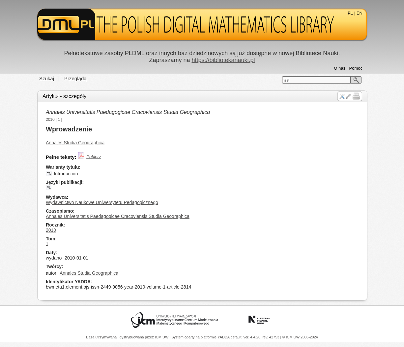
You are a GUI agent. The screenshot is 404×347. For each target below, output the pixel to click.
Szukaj (46, 78)
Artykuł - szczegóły (64, 96)
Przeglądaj (76, 78)
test (286, 80)
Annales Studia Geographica (75, 142)
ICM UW (162, 337)
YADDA (224, 337)
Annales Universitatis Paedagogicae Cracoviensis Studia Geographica (128, 112)
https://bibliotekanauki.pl (223, 60)
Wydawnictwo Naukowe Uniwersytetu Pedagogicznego (102, 202)
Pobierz (93, 156)
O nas (339, 68)
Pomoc (355, 68)
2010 (50, 119)
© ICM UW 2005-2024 (300, 337)
